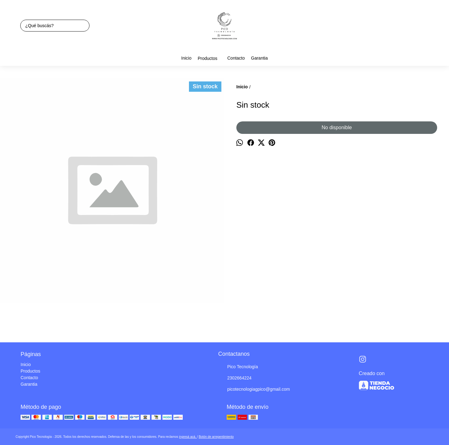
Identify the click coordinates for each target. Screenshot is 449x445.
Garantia (259, 58)
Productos (211, 58)
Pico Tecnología (238, 367)
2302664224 (235, 378)
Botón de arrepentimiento (216, 436)
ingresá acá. (188, 436)
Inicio (186, 58)
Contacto (236, 58)
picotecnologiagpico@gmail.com (254, 389)
